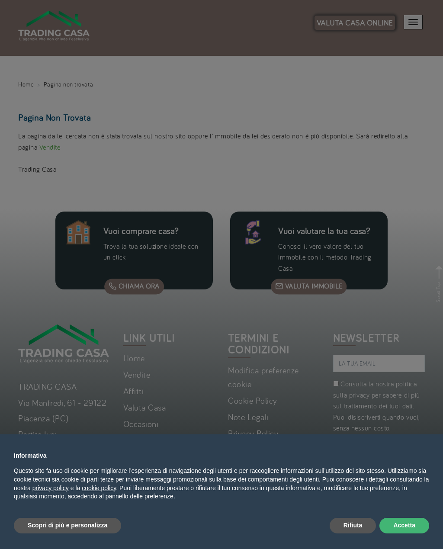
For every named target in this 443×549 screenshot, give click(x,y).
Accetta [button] (404, 525)
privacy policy (50, 488)
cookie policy (99, 488)
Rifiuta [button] (353, 525)
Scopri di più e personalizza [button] (67, 525)
